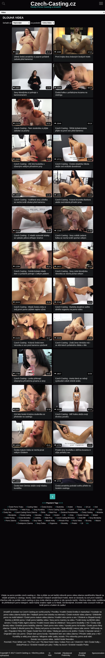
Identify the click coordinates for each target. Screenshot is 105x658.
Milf (92, 628)
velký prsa (27, 636)
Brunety (87, 521)
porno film (29, 628)
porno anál (82, 636)
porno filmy (97, 625)
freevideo (70, 639)
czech (71, 510)
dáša (99, 510)
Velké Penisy (9, 518)
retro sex (16, 634)
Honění (56, 515)
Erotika (75, 612)
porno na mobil (10, 617)
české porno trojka (15, 507)
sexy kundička (38, 510)
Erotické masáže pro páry (41, 645)
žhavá (47, 515)
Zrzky (70, 515)
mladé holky (49, 521)
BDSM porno (19, 620)
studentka (59, 507)
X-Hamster (89, 631)
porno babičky (37, 620)
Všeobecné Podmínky (67, 654)
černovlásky (24, 521)
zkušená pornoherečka (68, 512)
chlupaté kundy (94, 617)
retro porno (66, 617)
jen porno (63, 631)
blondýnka (11, 515)
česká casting (25, 515)
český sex (6, 512)
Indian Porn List (66, 642)
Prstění (74, 523)
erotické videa (78, 614)
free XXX (42, 631)
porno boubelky (77, 623)
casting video (31, 507)
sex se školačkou (10, 510)
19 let (91, 510)
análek (69, 507)
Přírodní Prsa (63, 521)
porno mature (36, 617)
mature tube (78, 628)
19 (81, 523)
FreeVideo (81, 510)
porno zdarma (10, 521)
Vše (87, 523)
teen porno (37, 634)
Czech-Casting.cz (53, 5)
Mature (97, 521)
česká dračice (46, 507)
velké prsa (91, 634)
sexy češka (40, 523)
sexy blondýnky (94, 518)
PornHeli (7, 642)
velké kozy (25, 510)
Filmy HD (22, 631)
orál (95, 507)
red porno (45, 628)
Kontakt (57, 653)
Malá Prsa (52, 512)
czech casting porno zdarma (25, 512)
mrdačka (99, 512)
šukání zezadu (82, 515)
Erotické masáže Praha (78, 645)
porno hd (75, 625)
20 (63, 515)
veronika (37, 515)
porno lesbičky (29, 625)
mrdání (94, 515)
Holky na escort (60, 645)
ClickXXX (79, 642)
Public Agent (23, 623)
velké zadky (53, 636)
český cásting (86, 512)
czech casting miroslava (65, 518)
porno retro (53, 625)
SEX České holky (92, 642)
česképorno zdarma (24, 523)
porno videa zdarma (12, 614)
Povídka (55, 612)
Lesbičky (37, 518)
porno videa (76, 521)
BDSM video (94, 620)
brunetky (64, 523)
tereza (78, 507)
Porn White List (19, 642)
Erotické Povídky (82, 654)
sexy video (37, 521)
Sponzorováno (98, 653)
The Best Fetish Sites (49, 642)
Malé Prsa (48, 518)
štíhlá (42, 512)
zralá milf (81, 518)
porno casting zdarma (56, 510)
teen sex (62, 634)
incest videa (49, 623)
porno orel (43, 614)
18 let (87, 507)
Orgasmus (52, 523)
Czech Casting (29, 612)
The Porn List (33, 642)
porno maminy (61, 620)
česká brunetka (23, 518)
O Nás (50, 654)
